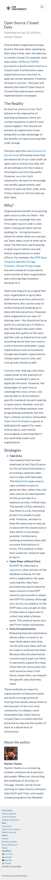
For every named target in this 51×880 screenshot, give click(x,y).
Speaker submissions (11, 820)
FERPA (34, 61)
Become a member (9, 841)
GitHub (8, 863)
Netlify (24, 876)
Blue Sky (8, 860)
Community (7, 826)
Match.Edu (21, 481)
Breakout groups (9, 813)
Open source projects (11, 829)
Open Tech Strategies (17, 421)
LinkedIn (8, 857)
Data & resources (9, 832)
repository (16, 569)
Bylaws (5, 848)
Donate (5, 838)
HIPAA (22, 61)
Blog (4, 823)
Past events (7, 810)
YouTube (9, 854)
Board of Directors (9, 845)
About (5, 835)
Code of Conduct (9, 816)
